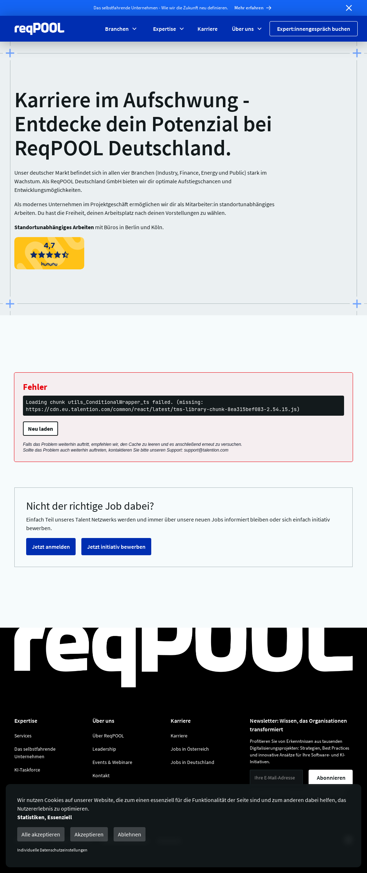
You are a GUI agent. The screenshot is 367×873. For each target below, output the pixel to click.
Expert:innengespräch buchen (313, 28)
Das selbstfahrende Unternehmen (35, 753)
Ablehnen (129, 834)
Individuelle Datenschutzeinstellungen (52, 850)
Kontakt (101, 775)
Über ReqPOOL (108, 735)
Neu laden (40, 428)
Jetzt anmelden (51, 546)
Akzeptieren (89, 834)
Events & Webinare (112, 762)
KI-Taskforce (27, 769)
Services (23, 735)
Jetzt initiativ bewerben (116, 546)
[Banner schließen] (349, 7)
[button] (120, 29)
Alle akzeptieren (41, 834)
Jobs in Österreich (190, 749)
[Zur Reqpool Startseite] (39, 28)
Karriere (207, 28)
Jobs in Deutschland (192, 762)
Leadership (104, 749)
